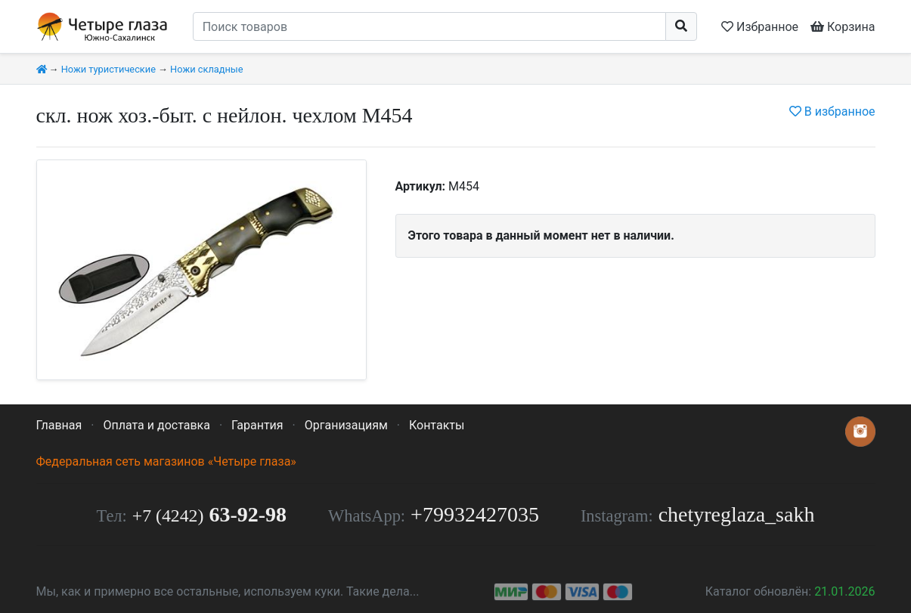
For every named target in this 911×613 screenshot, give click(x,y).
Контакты (436, 425)
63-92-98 (209, 514)
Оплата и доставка (156, 425)
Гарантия (257, 425)
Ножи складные (206, 69)
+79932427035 (475, 514)
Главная (59, 425)
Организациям (346, 425)
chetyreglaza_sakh (736, 514)
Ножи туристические (108, 69)
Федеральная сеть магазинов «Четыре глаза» (166, 461)
